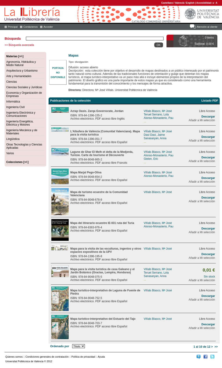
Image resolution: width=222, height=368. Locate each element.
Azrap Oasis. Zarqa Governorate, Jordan (96, 111)
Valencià (179, 3)
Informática (13, 101)
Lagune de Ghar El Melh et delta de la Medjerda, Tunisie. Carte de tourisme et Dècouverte (101, 153)
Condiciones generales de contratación (47, 356)
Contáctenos (30, 26)
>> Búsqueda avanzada (19, 45)
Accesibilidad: (204, 3)
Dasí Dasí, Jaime (154, 134)
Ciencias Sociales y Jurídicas (24, 87)
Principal (13, 26)
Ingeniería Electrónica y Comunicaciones (20, 114)
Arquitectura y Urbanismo (21, 70)
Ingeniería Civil (15, 107)
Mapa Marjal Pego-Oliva (86, 172)
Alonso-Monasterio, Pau (158, 118)
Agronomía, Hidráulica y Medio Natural (21, 63)
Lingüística (12, 139)
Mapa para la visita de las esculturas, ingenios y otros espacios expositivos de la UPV (105, 250)
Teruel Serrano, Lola (156, 114)
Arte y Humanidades (18, 76)
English (190, 3)
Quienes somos (14, 356)
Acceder (48, 26)
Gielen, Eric (151, 158)
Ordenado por (59, 346)
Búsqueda (13, 38)
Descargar (208, 116)
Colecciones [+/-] (17, 162)
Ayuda (101, 356)
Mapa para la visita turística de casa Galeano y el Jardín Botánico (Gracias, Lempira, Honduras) (102, 271)
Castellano (167, 3)
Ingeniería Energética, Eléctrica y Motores (19, 123)
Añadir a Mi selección (202, 120)
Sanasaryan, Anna (155, 138)
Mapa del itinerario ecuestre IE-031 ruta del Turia (102, 223)
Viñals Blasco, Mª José (158, 111)
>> (216, 346)
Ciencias (11, 81)
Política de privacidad (83, 356)
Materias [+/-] (14, 56)
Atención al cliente (207, 26)
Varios (10, 153)
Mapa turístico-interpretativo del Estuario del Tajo (103, 318)
